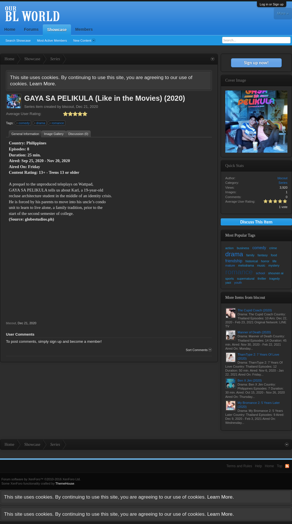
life (275, 261)
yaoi (228, 282)
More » (283, 13)
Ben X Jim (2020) (250, 380)
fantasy (262, 255)
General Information (25, 134)
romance (57, 123)
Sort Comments (199, 350)
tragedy (274, 278)
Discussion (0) (78, 134)
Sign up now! (256, 62)
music (261, 265)
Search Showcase (18, 40)
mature (230, 265)
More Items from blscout (245, 297)
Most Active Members (52, 40)
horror (265, 261)
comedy (23, 123)
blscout (68, 106)
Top (279, 466)
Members (84, 29)
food (274, 255)
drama (40, 123)
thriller (261, 278)
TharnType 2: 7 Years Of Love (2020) (258, 356)
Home (9, 29)
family (250, 255)
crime (273, 248)
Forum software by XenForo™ (41, 479)
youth (238, 282)
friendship (233, 261)
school (260, 273)
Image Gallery (53, 134)
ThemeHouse (64, 483)
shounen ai (275, 273)
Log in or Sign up (271, 4)
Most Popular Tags (240, 235)
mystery (273, 265)
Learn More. (42, 83)
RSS (287, 466)
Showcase (56, 29)
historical (252, 261)
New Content (84, 41)
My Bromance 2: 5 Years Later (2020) (259, 404)
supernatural (245, 278)
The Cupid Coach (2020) (255, 310)
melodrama (246, 265)
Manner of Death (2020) (254, 332)
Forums (31, 29)
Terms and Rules (239, 466)
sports (229, 278)
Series (29, 106)
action (229, 248)
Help (258, 466)
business (243, 248)
